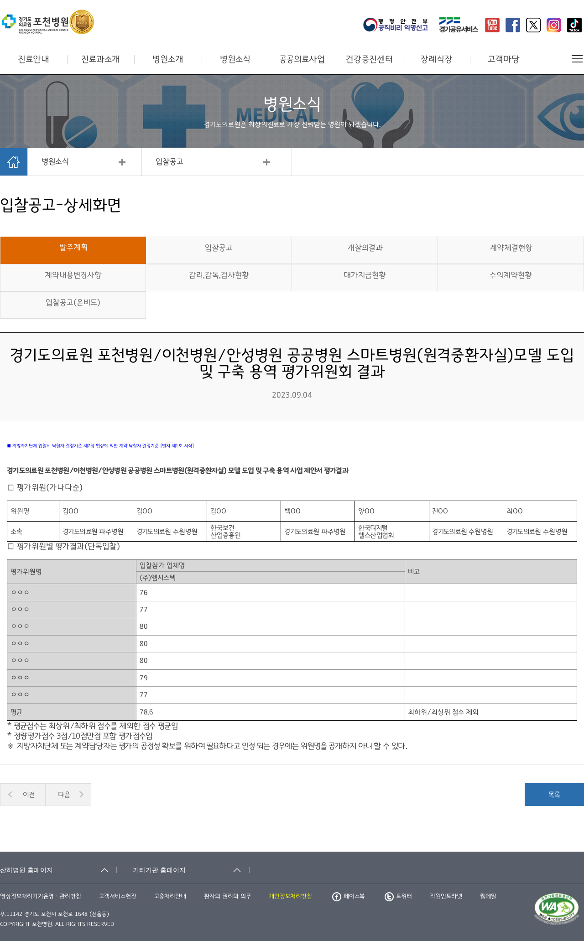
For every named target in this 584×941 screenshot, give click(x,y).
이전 (29, 794)
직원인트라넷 (446, 896)
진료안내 (33, 59)
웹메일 (488, 896)
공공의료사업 (302, 59)
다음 (64, 794)
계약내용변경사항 (73, 275)
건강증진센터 (369, 59)
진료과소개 (100, 59)
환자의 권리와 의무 (227, 896)
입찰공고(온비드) (73, 303)
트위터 (398, 896)
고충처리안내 (170, 896)
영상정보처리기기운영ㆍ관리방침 (40, 896)
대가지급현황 (365, 275)
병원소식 (235, 59)
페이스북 (348, 896)
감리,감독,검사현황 (219, 275)
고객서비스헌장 (117, 896)
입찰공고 (169, 162)
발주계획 (73, 247)
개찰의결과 (365, 248)
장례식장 (436, 59)
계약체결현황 (511, 248)
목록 (554, 794)
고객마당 (504, 59)
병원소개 (167, 59)
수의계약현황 (511, 275)
